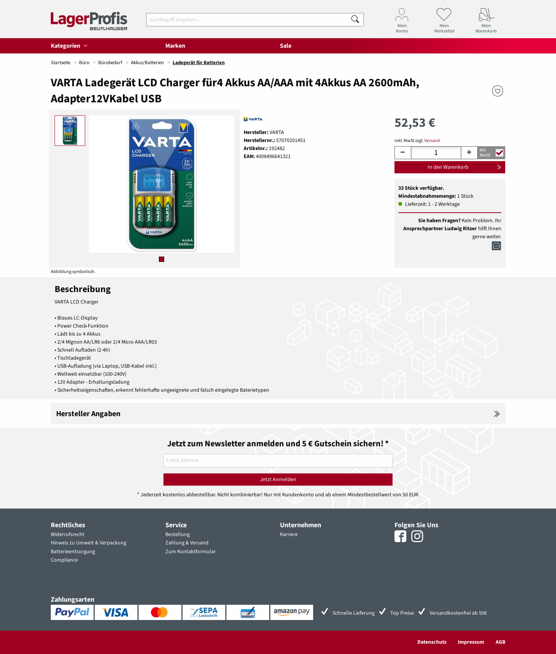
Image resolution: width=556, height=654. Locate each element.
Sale (285, 46)
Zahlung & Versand (186, 543)
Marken (175, 46)
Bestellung (177, 534)
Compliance (64, 560)
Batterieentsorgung (73, 551)
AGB (500, 642)
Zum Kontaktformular (190, 551)
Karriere (289, 534)
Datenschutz (431, 642)
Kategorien (70, 46)
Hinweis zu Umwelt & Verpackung (88, 543)
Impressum (471, 642)
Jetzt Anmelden (278, 479)
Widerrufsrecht (67, 534)
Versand (432, 140)
